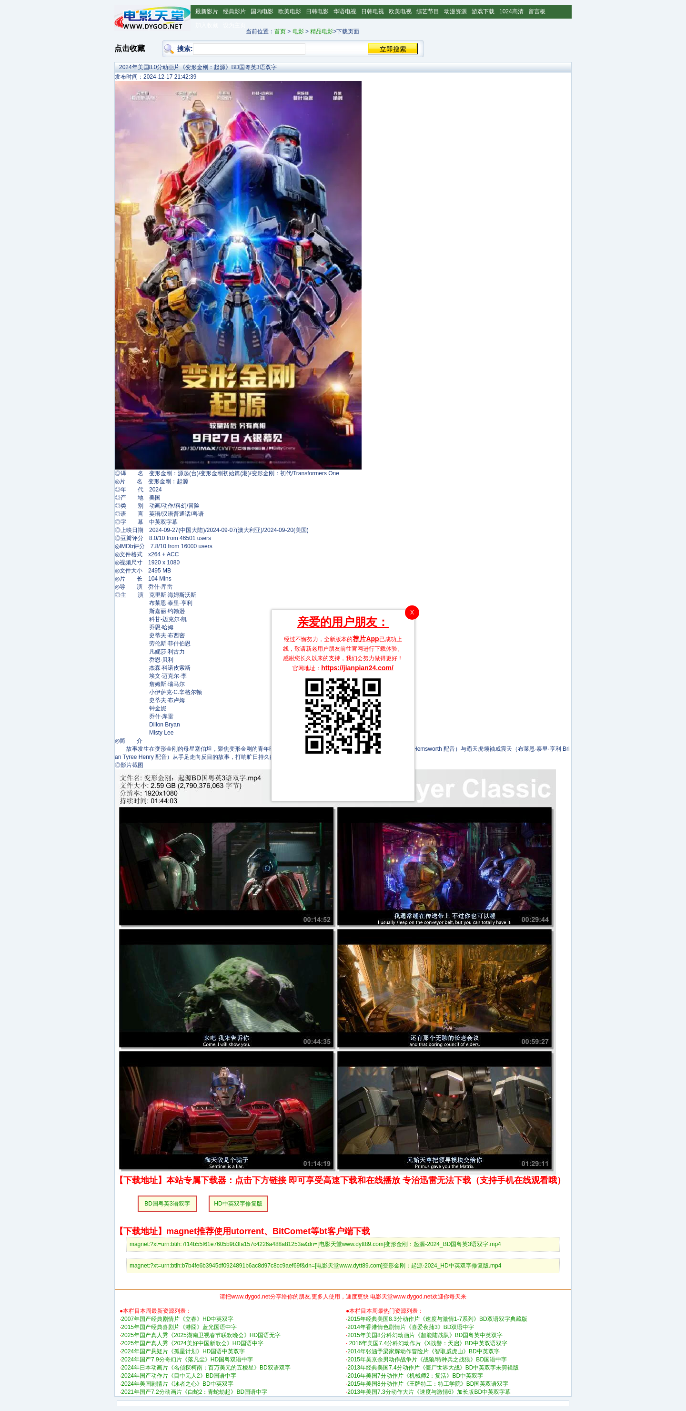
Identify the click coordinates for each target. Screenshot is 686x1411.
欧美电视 (400, 11)
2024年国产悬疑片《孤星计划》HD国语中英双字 (183, 1351)
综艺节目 (427, 11)
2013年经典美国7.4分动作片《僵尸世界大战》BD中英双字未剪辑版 (433, 1367)
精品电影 (321, 31)
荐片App (366, 639)
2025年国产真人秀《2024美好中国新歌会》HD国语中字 (192, 1343)
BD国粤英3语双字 (167, 1203)
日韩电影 (317, 11)
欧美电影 (289, 11)
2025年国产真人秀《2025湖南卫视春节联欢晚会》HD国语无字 (201, 1335)
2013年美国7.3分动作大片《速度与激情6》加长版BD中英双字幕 (429, 1392)
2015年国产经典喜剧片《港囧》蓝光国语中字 (179, 1327)
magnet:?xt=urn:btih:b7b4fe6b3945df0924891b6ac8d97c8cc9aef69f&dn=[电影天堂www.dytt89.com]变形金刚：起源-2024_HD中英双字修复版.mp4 (315, 1265)
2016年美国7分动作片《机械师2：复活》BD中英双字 (415, 1375)
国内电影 (262, 11)
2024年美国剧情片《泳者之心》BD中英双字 (177, 1383)
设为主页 (234, 25)
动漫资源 (455, 11)
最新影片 (206, 11)
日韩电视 (372, 11)
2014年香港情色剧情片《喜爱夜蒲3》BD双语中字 (410, 1327)
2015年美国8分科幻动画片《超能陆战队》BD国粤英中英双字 (425, 1335)
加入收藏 (206, 25)
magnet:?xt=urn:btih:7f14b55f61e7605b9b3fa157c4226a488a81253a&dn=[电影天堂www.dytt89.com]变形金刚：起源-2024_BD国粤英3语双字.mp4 (315, 1244)
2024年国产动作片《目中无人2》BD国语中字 (178, 1375)
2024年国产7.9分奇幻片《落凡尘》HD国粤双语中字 (187, 1359)
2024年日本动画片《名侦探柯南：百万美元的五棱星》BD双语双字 (205, 1367)
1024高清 (511, 11)
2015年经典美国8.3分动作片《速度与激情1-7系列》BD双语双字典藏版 (437, 1319)
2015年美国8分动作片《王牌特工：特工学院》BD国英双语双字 (427, 1383)
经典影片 (234, 11)
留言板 (536, 11)
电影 (298, 31)
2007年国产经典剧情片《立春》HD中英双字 (177, 1319)
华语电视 (344, 11)
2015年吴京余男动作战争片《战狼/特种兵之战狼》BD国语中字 (427, 1359)
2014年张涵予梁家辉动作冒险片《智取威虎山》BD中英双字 (423, 1351)
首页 (280, 31)
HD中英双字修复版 (238, 1203)
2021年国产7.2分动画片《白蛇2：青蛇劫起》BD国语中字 (194, 1392)
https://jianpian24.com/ (357, 668)
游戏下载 (483, 11)
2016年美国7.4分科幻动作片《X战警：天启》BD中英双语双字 (427, 1343)
